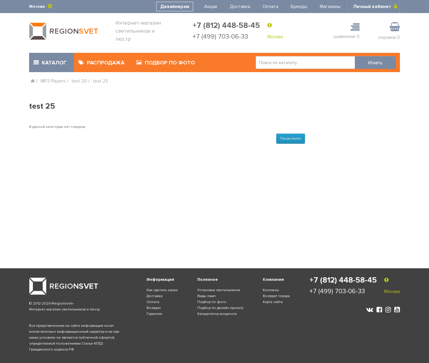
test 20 (79, 81)
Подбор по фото (211, 302)
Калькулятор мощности (217, 314)
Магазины (330, 6)
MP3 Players (53, 81)
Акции (210, 6)
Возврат (154, 308)
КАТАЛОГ (50, 62)
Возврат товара (276, 296)
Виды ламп (206, 296)
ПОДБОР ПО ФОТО (165, 62)
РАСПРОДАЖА (101, 62)
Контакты (271, 290)
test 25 (100, 81)
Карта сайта (273, 302)
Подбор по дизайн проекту (220, 308)
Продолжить (290, 138)
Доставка (240, 6)
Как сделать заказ (162, 290)
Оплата (270, 6)
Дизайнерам (174, 6)
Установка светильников (218, 290)
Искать (375, 62)
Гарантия (154, 314)
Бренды (299, 6)
